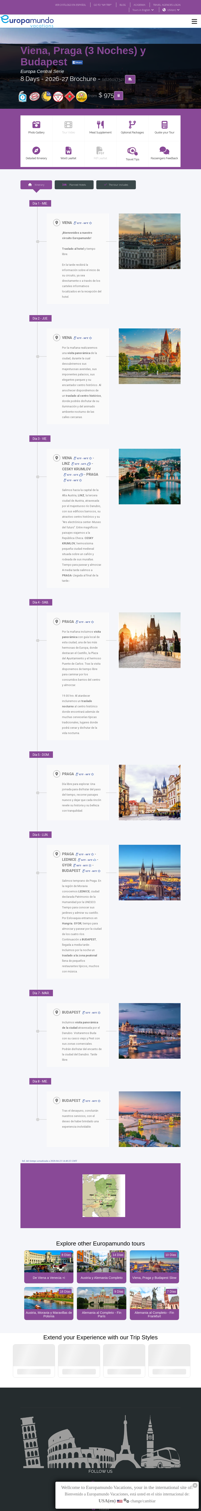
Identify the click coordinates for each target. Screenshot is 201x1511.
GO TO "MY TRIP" (97, 4)
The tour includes (116, 184)
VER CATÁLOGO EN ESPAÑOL (61, 4)
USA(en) (174, 10)
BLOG (118, 4)
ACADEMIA (135, 4)
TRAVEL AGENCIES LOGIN (165, 4)
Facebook (100, 1440)
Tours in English (143, 10)
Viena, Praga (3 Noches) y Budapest (83, 56)
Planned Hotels (74, 184)
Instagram (100, 1449)
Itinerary (36, 184)
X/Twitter (100, 1458)
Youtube (100, 1467)
